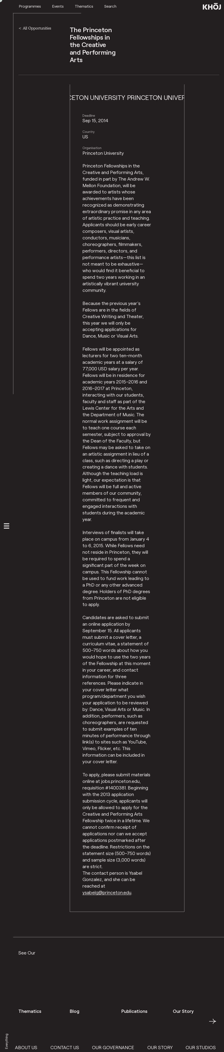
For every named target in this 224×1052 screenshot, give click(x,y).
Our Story (171, 1047)
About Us (37, 1047)
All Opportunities (37, 28)
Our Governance (124, 1047)
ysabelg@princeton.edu (106, 892)
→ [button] (213, 1023)
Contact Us (75, 1047)
